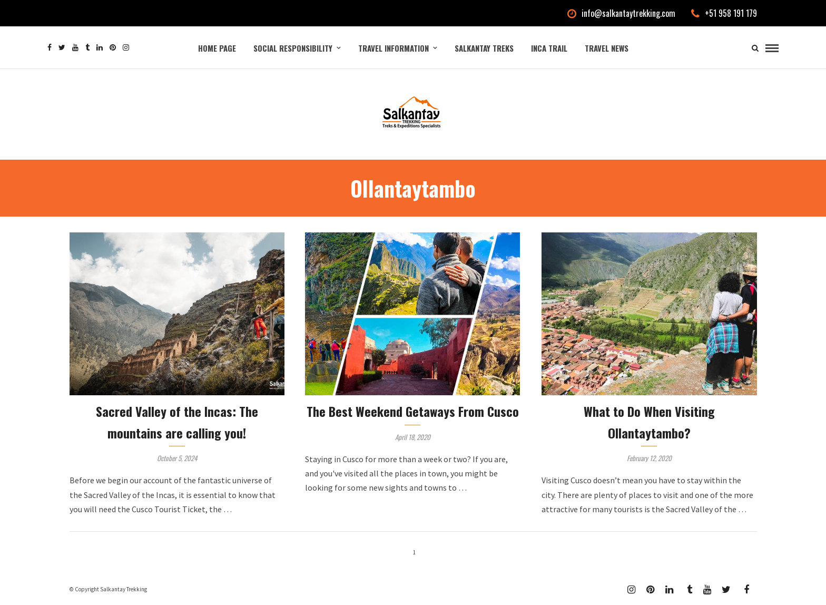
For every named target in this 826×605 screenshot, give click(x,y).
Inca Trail (549, 48)
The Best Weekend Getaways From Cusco (413, 411)
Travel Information (393, 48)
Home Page (217, 48)
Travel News (606, 48)
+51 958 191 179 (724, 13)
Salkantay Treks (484, 48)
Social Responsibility (292, 48)
